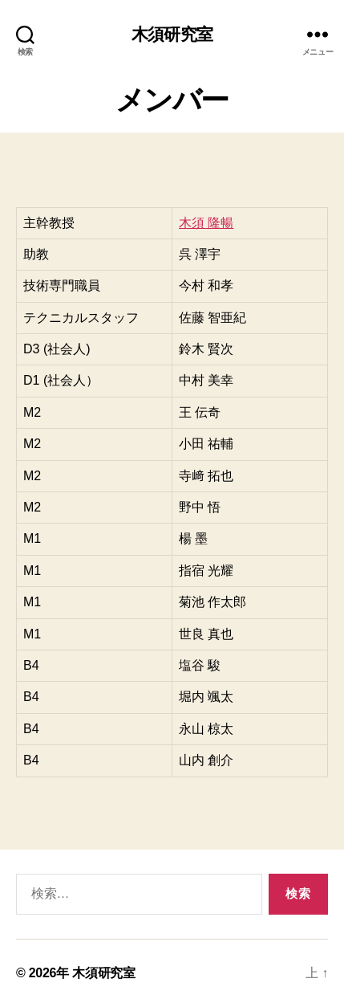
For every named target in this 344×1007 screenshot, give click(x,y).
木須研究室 (172, 34)
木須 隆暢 (206, 223)
